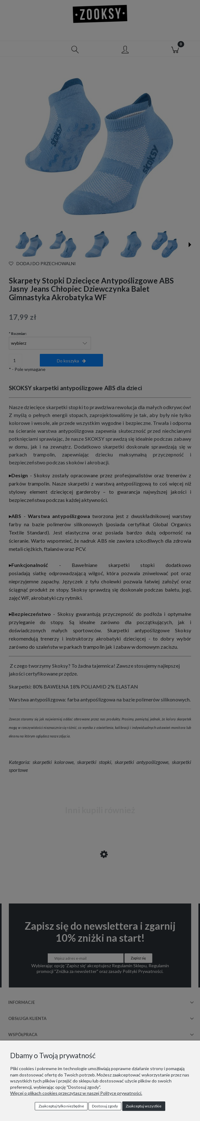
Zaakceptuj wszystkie (143, 1106)
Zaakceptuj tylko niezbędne (61, 1106)
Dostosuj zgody (105, 1106)
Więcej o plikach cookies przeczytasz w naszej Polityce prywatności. (76, 1093)
